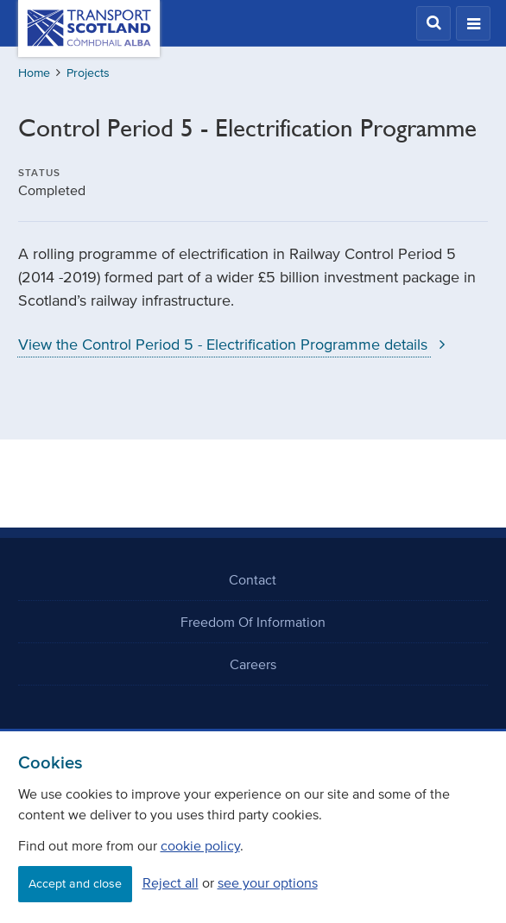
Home (34, 72)
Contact (252, 579)
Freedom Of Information (253, 621)
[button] (433, 23)
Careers (253, 664)
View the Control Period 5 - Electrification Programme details (235, 344)
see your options (268, 882)
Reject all (170, 882)
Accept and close (75, 883)
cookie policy (200, 845)
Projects (88, 72)
